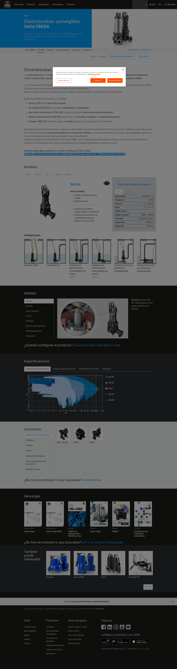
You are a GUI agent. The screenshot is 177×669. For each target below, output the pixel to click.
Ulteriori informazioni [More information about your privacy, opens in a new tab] (94, 74)
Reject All (98, 80)
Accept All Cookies (115, 80)
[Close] (122, 69)
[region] (89, 77)
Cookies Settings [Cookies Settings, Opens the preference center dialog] (63, 80)
